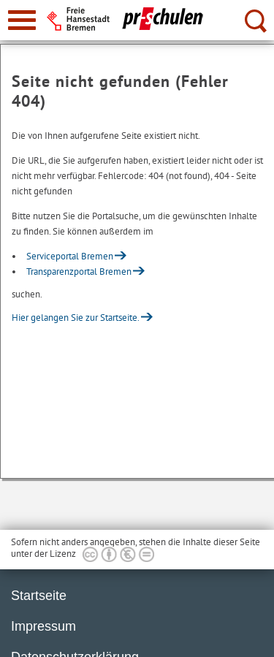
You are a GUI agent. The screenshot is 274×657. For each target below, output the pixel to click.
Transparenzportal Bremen (79, 271)
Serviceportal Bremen (69, 256)
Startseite (38, 595)
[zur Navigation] (22, 20)
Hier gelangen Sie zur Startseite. (76, 317)
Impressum (43, 626)
